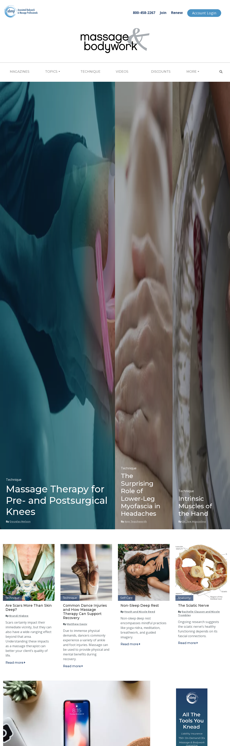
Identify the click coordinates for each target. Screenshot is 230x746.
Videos (122, 71)
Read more (15, 662)
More (191, 71)
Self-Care (126, 598)
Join (163, 12)
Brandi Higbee (18, 615)
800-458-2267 (144, 12)
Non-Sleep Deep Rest (139, 605)
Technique (90, 71)
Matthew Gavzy (77, 624)
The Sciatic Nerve (193, 605)
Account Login (204, 13)
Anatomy (184, 598)
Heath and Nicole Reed (139, 611)
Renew (177, 12)
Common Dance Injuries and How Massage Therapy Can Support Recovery (85, 611)
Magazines (19, 71)
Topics (51, 71)
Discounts (161, 71)
